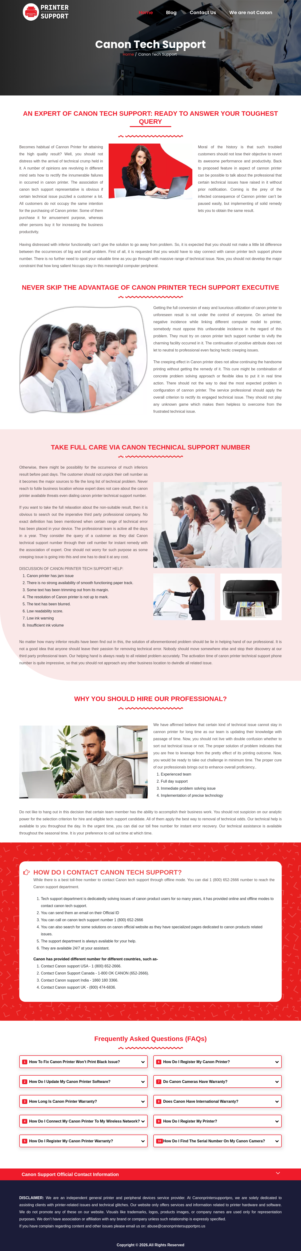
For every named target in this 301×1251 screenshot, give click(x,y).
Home (146, 12)
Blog (171, 12)
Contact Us (203, 12)
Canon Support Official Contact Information (70, 1174)
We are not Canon (250, 12)
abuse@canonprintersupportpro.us (176, 1226)
